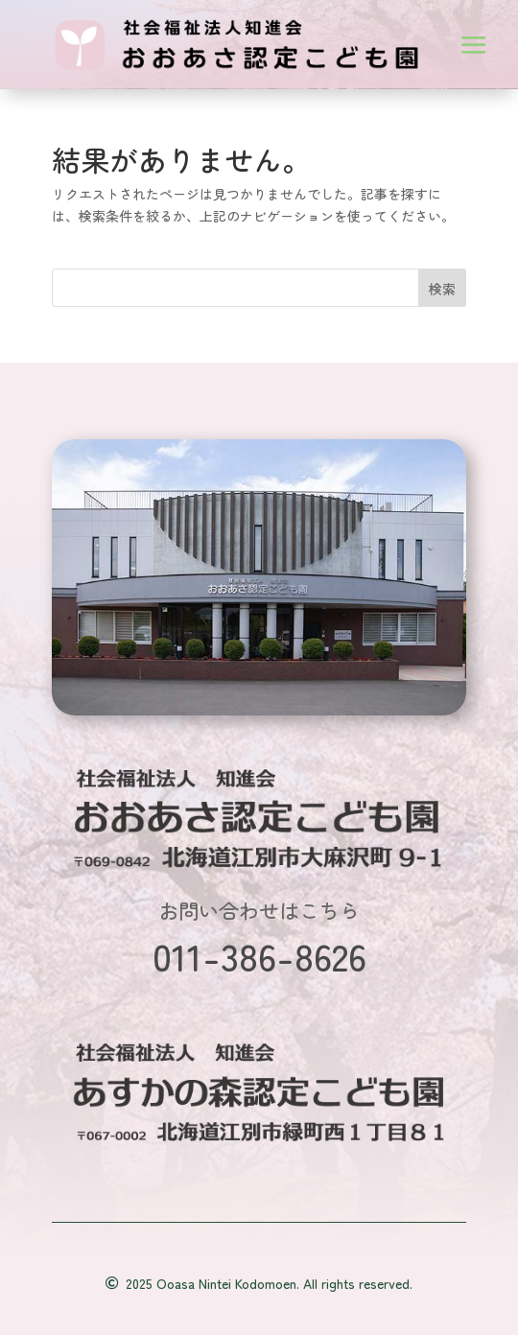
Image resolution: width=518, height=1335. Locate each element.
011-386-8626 (259, 955)
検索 (442, 288)
